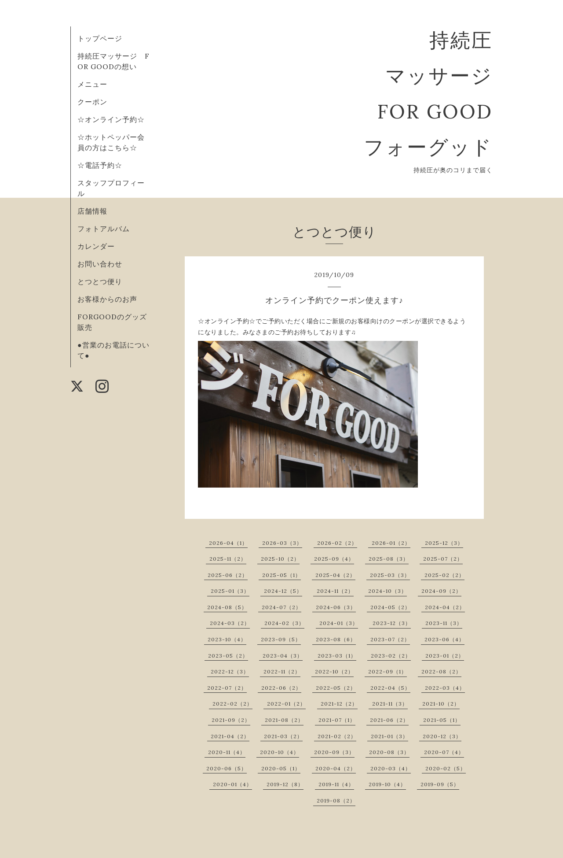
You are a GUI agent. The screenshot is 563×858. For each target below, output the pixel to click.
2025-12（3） (444, 543)
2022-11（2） (281, 671)
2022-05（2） (336, 687)
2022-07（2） (227, 687)
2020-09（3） (334, 752)
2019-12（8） (285, 784)
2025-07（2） (443, 558)
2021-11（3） (390, 703)
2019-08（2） (336, 800)
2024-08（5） (227, 607)
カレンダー (96, 246)
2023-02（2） (391, 655)
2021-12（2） (339, 703)
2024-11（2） (335, 591)
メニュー (92, 84)
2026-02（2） (337, 543)
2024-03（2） (230, 623)
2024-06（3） (336, 607)
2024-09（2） (441, 591)
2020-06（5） (226, 768)
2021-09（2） (231, 720)
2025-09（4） (334, 558)
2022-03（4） (445, 687)
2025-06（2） (228, 575)
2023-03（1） (337, 655)
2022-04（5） (390, 687)
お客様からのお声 (107, 299)
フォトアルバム (103, 228)
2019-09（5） (439, 784)
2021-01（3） (389, 736)
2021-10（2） (441, 703)
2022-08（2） (441, 671)
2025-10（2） (280, 558)
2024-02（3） (284, 623)
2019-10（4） (387, 784)
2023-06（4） (444, 639)
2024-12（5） (283, 591)
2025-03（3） (390, 575)
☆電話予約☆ (99, 165)
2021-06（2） (389, 720)
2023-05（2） (228, 655)
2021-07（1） (336, 720)
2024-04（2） (445, 607)
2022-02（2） (232, 703)
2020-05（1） (280, 768)
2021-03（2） (283, 736)
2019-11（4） (336, 784)
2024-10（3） (387, 591)
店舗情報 (92, 211)
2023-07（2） (390, 639)
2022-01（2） (286, 703)
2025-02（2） (444, 575)
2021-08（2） (284, 720)
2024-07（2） (281, 607)
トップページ (99, 38)
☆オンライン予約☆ (111, 119)
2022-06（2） (281, 687)
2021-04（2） (230, 736)
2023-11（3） (443, 623)
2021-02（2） (337, 736)
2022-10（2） (334, 671)
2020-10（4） (279, 752)
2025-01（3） (230, 591)
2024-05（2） (390, 607)
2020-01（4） (232, 784)
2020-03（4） (390, 768)
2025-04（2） (335, 575)
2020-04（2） (335, 768)
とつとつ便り (99, 281)
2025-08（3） (389, 558)
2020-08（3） (389, 752)
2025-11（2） (227, 558)
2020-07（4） (444, 752)
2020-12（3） (442, 736)
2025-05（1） (281, 575)
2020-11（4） (226, 752)
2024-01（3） (338, 623)
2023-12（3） (392, 623)
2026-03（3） (282, 543)
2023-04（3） (283, 655)
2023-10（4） (227, 639)
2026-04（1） (228, 543)
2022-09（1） (387, 671)
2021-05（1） (442, 720)
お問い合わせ (99, 263)
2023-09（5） (281, 639)
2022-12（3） (230, 671)
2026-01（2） (391, 543)
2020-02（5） (445, 768)
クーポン (92, 101)
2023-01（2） (444, 655)
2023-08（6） (336, 639)
